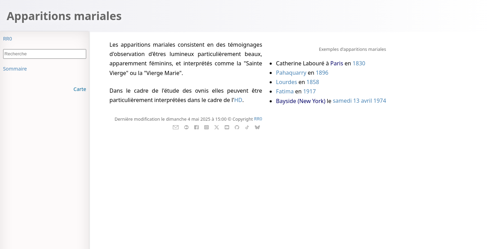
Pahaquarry (291, 72)
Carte (79, 89)
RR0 (7, 38)
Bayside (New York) (300, 101)
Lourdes (286, 82)
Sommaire (15, 68)
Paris (336, 63)
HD (238, 100)
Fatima (285, 91)
